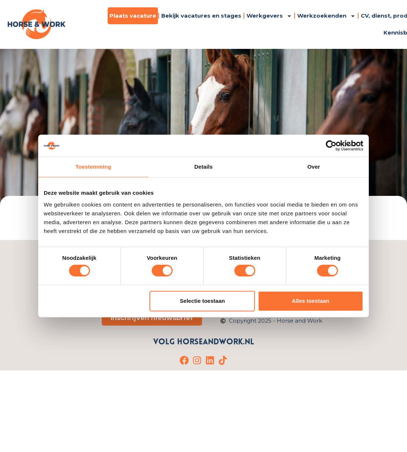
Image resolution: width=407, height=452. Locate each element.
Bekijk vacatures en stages (201, 15)
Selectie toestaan (202, 301)
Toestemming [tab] (93, 167)
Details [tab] (203, 167)
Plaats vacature (132, 15)
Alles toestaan (310, 301)
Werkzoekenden (326, 16)
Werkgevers (269, 16)
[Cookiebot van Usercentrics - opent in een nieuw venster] (331, 145)
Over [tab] (313, 167)
